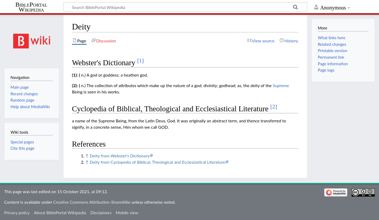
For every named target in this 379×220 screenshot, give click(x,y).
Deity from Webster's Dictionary (119, 155)
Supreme (281, 85)
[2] (273, 106)
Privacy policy (17, 212)
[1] (140, 60)
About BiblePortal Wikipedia (60, 212)
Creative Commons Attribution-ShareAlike (92, 201)
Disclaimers (100, 212)
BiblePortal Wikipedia (31, 7)
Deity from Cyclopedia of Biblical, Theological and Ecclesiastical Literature (157, 161)
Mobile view (127, 212)
